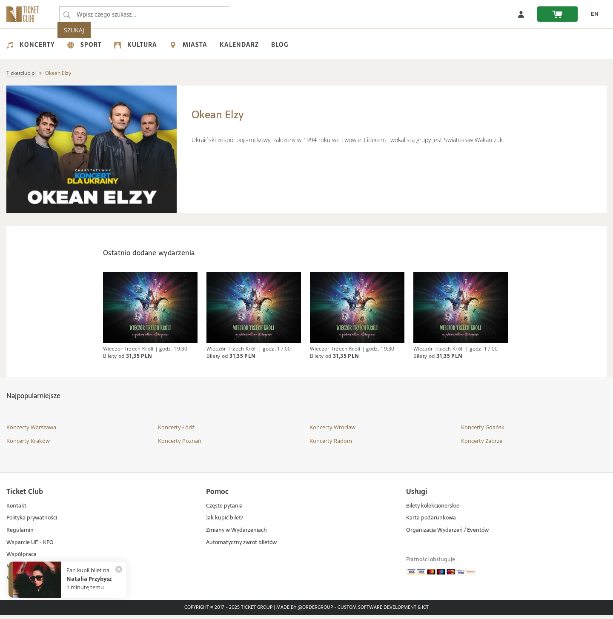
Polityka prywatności (31, 522)
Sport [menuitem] (84, 44)
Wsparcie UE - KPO (30, 546)
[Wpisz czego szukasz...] (66, 14)
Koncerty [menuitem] (30, 44)
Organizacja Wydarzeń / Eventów (447, 534)
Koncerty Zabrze (481, 444)
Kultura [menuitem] (135, 44)
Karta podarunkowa (431, 522)
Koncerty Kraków (28, 444)
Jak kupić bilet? (224, 522)
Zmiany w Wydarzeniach (236, 534)
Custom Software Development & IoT (383, 611)
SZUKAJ (246, 14)
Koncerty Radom (330, 444)
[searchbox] (144, 14)
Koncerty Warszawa (31, 431)
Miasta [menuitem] (188, 44)
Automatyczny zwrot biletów (241, 546)
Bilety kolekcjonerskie (432, 510)
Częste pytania (224, 510)
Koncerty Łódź (176, 431)
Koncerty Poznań (179, 444)
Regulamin (20, 534)
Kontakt (16, 510)
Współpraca (21, 558)
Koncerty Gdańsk (482, 431)
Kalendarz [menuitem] (239, 44)
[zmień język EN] (592, 14)
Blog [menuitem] (279, 44)
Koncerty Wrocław (332, 431)
